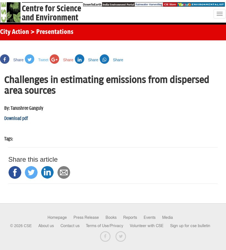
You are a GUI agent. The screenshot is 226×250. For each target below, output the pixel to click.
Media (167, 217)
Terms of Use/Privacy (104, 226)
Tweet (36, 60)
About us (46, 226)
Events (150, 217)
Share (11, 60)
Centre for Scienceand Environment (51, 13)
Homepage (57, 217)
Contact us (70, 226)
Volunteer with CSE (147, 226)
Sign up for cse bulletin (190, 226)
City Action (14, 32)
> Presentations (51, 32)
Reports (130, 217)
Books (111, 217)
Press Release (86, 217)
